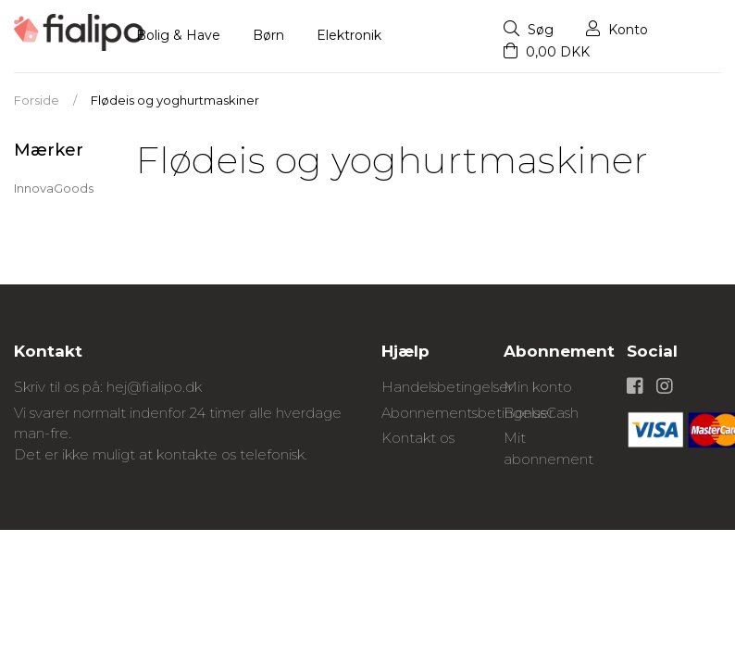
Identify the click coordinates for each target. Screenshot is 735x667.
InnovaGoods (53, 188)
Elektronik (349, 35)
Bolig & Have (178, 35)
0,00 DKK (547, 52)
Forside (36, 100)
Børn (268, 35)
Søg (529, 29)
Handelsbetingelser (447, 387)
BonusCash (541, 413)
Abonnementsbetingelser (467, 413)
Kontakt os (418, 438)
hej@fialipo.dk (154, 387)
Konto (617, 29)
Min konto (538, 387)
